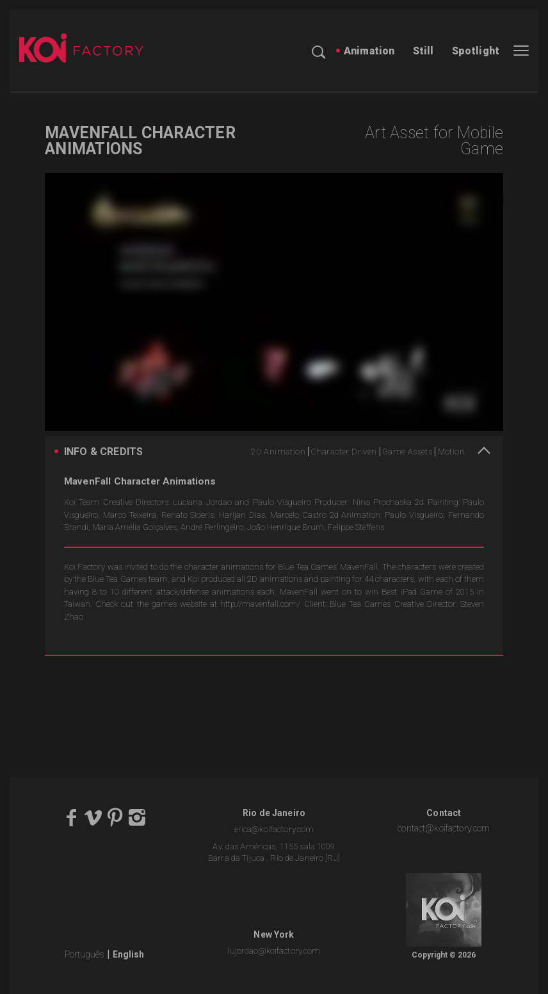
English (128, 954)
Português (84, 954)
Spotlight (475, 51)
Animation (369, 51)
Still (423, 51)
